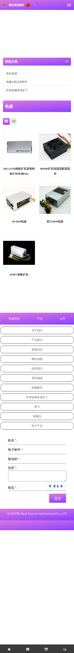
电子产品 (37, 425)
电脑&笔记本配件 (16, 81)
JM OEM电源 (18, 221)
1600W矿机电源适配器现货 (55, 171)
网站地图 (37, 359)
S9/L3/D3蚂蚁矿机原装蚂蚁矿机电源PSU (19, 171)
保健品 (37, 416)
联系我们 (37, 368)
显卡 (37, 406)
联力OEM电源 (55, 221)
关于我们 (37, 330)
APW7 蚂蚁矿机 (18, 274)
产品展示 (37, 339)
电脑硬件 (37, 387)
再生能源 (11, 73)
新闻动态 (37, 349)
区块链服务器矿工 (17, 90)
